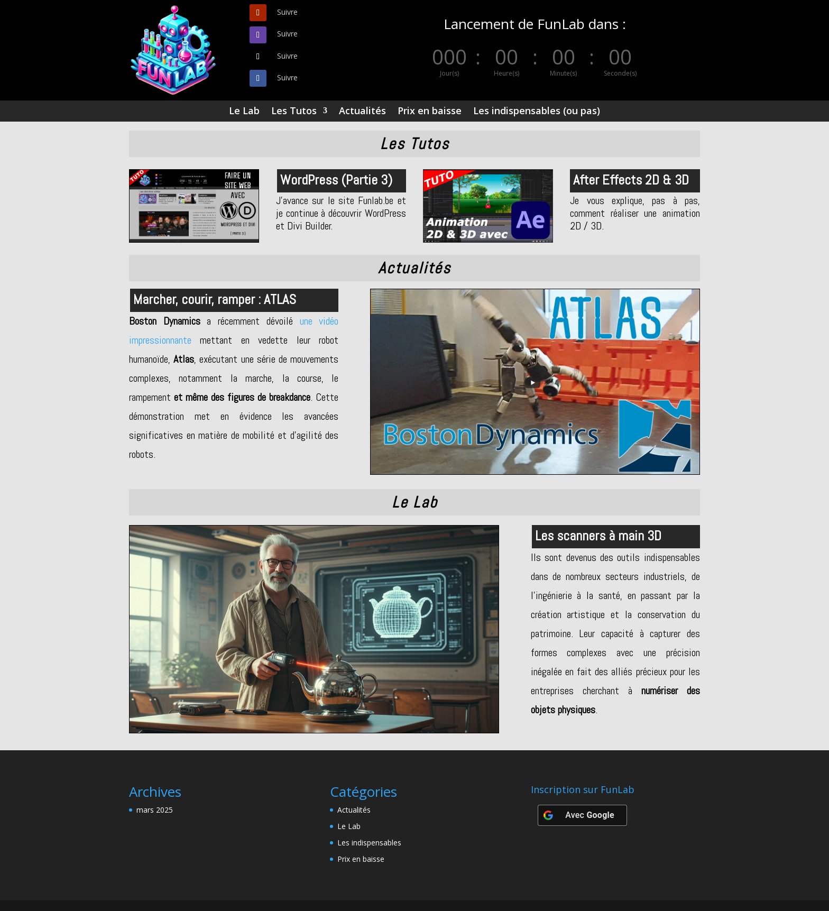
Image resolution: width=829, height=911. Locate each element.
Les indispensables (369, 843)
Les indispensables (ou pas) (536, 112)
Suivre (287, 12)
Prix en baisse (430, 112)
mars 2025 (154, 810)
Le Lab (244, 112)
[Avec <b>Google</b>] (582, 815)
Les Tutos (294, 112)
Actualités (362, 112)
